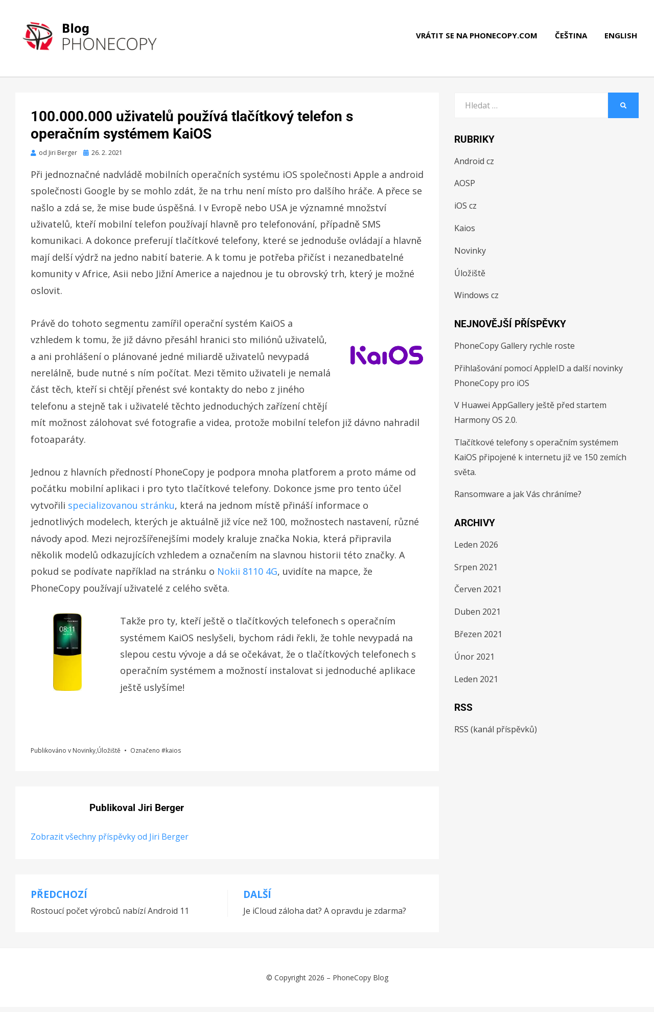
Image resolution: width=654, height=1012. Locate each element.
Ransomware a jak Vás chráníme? (517, 499)
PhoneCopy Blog (360, 982)
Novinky (84, 755)
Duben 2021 (477, 616)
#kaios (171, 755)
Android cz (474, 166)
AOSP (464, 188)
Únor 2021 (474, 661)
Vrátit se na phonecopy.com (478, 41)
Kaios (464, 233)
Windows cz (476, 300)
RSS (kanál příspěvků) (495, 734)
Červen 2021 (478, 594)
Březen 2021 (478, 639)
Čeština (572, 41)
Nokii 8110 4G (247, 576)
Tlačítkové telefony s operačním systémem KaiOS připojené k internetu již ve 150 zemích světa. (540, 462)
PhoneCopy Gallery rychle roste (514, 350)
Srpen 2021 (476, 572)
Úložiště (109, 755)
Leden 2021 (476, 684)
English (622, 41)
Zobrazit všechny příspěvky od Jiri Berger (110, 841)
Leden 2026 (476, 549)
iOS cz (465, 210)
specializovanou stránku (121, 510)
